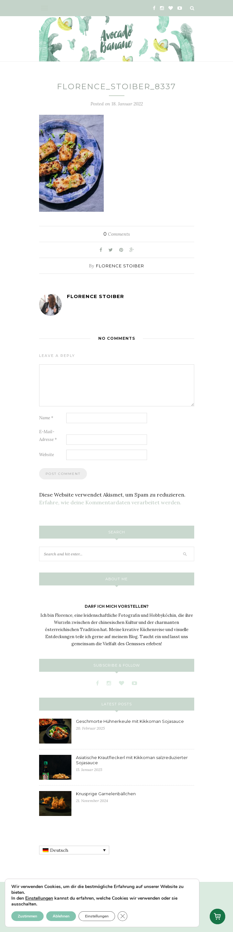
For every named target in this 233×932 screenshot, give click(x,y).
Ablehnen (61, 916)
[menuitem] (74, 850)
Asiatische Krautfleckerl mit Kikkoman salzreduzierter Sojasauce (132, 760)
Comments (116, 234)
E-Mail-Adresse (48, 435)
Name (46, 418)
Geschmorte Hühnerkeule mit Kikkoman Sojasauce (130, 721)
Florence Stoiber (120, 265)
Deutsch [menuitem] (59, 850)
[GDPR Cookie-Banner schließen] (122, 916)
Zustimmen (27, 916)
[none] (74, 850)
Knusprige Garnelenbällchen (106, 793)
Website (46, 454)
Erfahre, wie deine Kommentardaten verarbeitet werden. (110, 502)
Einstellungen (39, 898)
